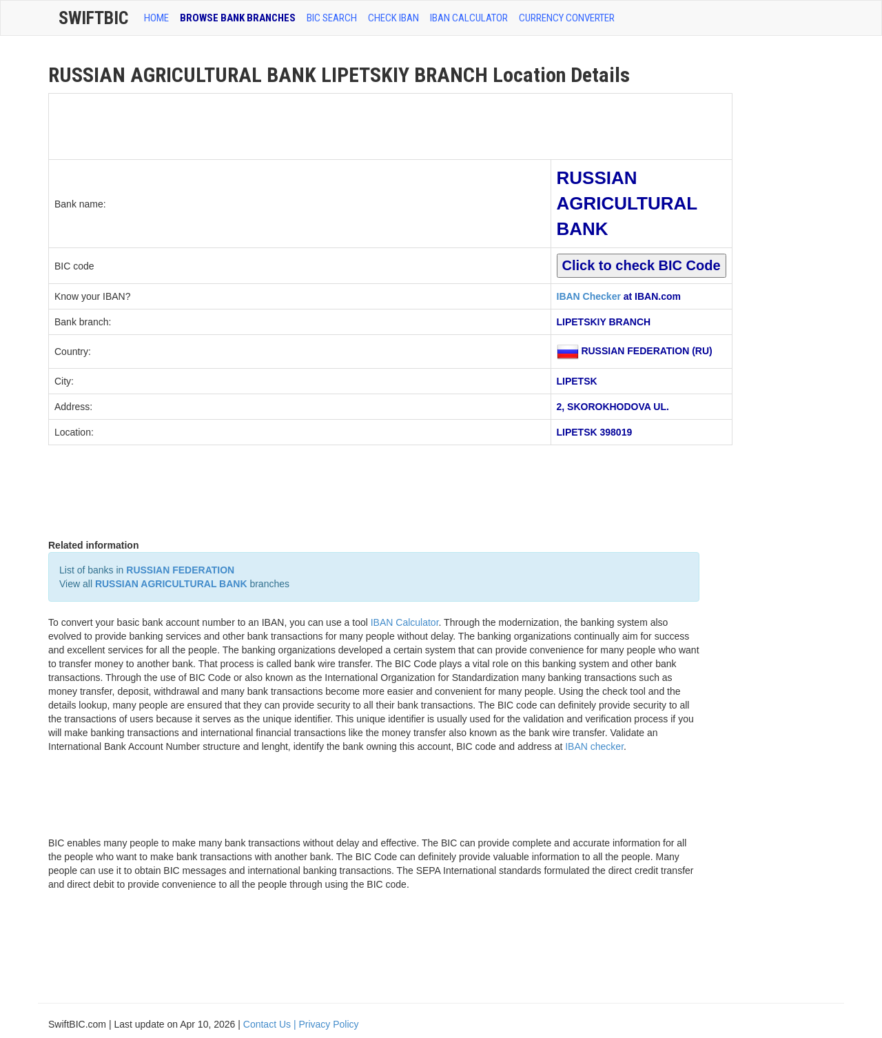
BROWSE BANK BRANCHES (238, 18)
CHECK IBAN (393, 18)
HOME (156, 18)
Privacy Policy (328, 1024)
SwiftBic (93, 18)
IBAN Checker (589, 296)
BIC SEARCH (332, 18)
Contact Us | (271, 1024)
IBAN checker (594, 746)
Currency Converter (567, 18)
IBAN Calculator (469, 18)
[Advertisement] (300, 125)
